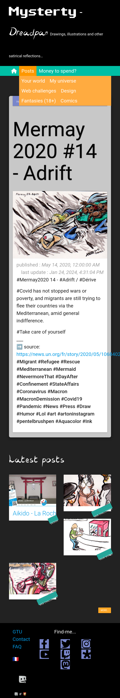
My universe (63, 81)
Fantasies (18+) (39, 101)
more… (105, 612)
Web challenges (39, 91)
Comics (69, 101)
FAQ (17, 649)
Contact (21, 641)
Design (68, 91)
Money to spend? (58, 71)
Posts (28, 71)
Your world (33, 81)
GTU (17, 634)
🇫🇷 (16, 661)
